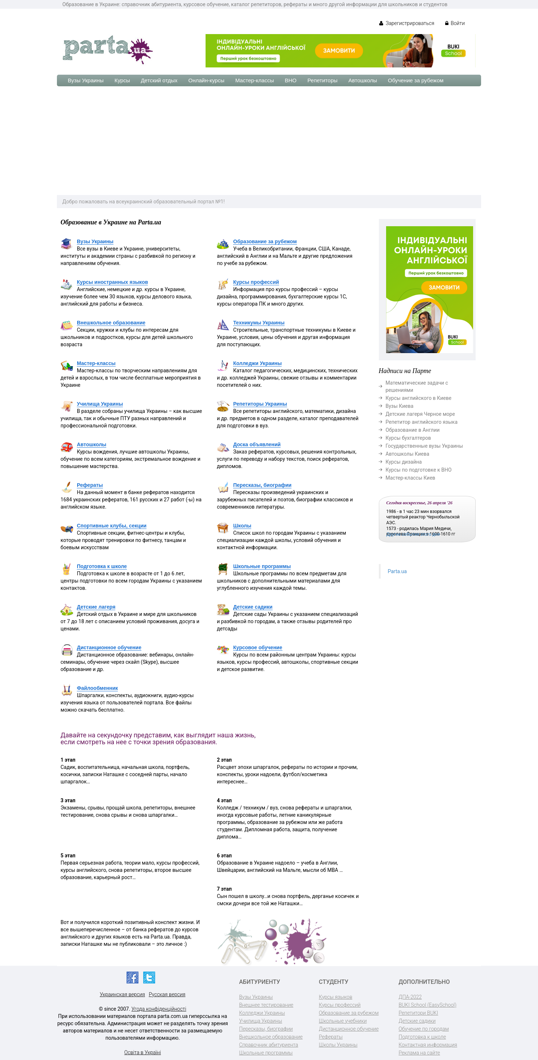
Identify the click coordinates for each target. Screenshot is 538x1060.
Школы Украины (338, 1045)
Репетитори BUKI (418, 1013)
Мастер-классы (254, 80)
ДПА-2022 (410, 997)
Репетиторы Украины (260, 404)
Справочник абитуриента (268, 1045)
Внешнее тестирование (266, 1005)
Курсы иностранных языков (112, 282)
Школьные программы (262, 566)
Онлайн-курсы (206, 80)
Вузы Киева (400, 406)
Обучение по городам (424, 1029)
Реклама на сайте (419, 1053)
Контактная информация (428, 1045)
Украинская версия (122, 994)
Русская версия (167, 994)
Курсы (122, 80)
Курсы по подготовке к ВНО (419, 470)
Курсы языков (335, 997)
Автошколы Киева (408, 454)
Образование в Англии (413, 430)
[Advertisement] (269, 140)
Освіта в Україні (142, 1052)
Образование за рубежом (265, 241)
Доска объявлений (257, 444)
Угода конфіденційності (159, 1009)
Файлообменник (97, 688)
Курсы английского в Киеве (419, 398)
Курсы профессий (256, 282)
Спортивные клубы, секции (111, 526)
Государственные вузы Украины (424, 446)
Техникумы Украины (259, 323)
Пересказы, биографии (262, 485)
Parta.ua (397, 571)
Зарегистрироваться (406, 23)
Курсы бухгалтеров (408, 438)
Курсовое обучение (257, 647)
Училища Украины (100, 404)
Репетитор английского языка (422, 422)
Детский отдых (159, 80)
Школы (242, 526)
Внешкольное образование (111, 323)
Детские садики (252, 607)
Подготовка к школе (102, 566)
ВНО (291, 80)
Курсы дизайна (404, 462)
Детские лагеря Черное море (420, 414)
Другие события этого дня (413, 534)
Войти (455, 23)
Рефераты (90, 485)
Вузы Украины (86, 80)
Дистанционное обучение (109, 647)
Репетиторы (322, 80)
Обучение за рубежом (415, 80)
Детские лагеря (96, 607)
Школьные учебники (343, 1021)
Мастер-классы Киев (410, 478)
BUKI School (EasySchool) (427, 1005)
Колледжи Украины (257, 363)
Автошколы (362, 80)
